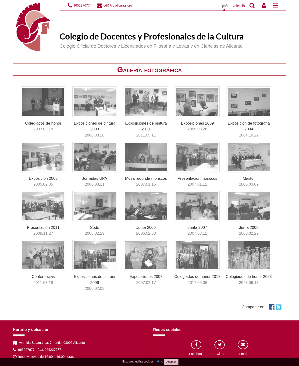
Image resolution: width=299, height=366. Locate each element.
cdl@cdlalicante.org (117, 5)
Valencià (238, 6)
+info (160, 361)
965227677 (81, 5)
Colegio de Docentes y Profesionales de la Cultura (152, 36)
